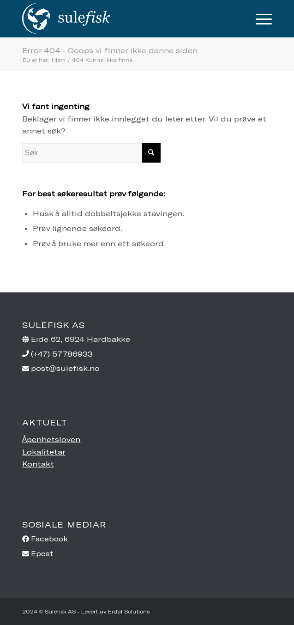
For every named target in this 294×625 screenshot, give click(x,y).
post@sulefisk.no (65, 368)
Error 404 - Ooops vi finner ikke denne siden (110, 50)
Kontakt (38, 463)
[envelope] (147, 553)
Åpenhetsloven (51, 439)
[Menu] (259, 18)
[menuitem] (259, 18)
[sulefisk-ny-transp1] (122, 18)
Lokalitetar (44, 451)
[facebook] (147, 539)
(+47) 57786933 (62, 353)
